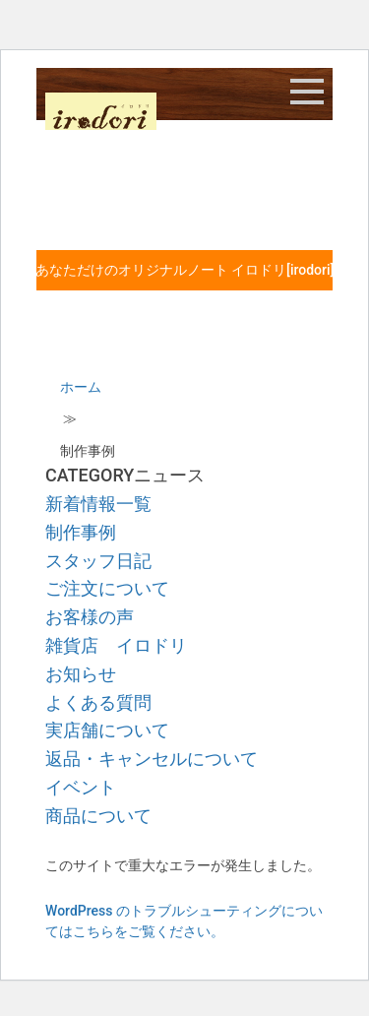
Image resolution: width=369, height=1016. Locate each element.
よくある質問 (98, 702)
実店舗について (107, 730)
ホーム (80, 387)
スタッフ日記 (98, 560)
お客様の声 (89, 616)
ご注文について (107, 588)
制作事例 (80, 532)
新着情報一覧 (98, 503)
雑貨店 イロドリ (116, 645)
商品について (98, 815)
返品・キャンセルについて (151, 758)
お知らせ (80, 674)
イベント (80, 787)
